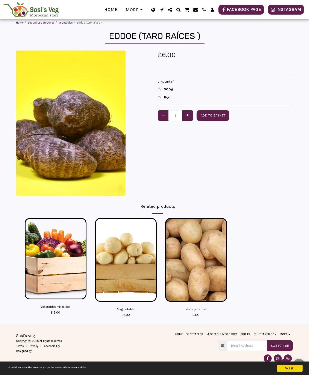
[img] (56, 259)
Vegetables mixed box (55, 307)
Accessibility (52, 346)
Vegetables (66, 22)
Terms (20, 346)
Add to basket (213, 115)
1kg (164, 97)
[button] (162, 9)
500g (165, 89)
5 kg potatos (126, 309)
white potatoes (196, 309)
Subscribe (280, 346)
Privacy (34, 346)
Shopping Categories (41, 22)
